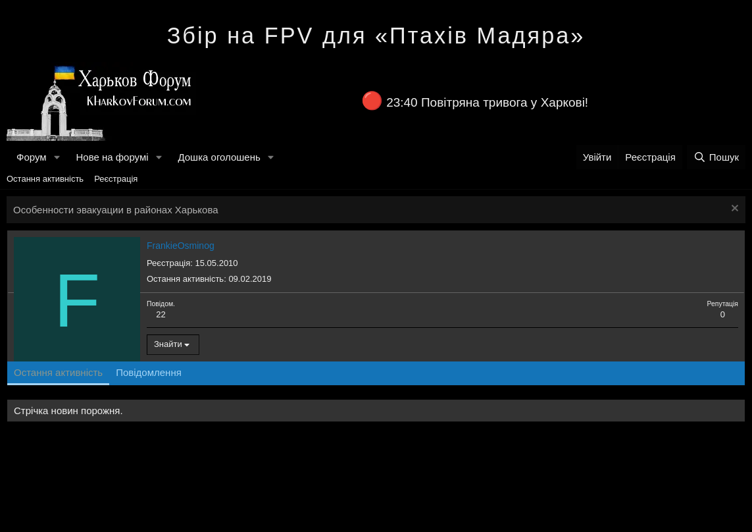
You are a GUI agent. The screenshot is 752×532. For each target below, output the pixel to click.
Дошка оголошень (219, 157)
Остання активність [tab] (58, 372)
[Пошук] (716, 157)
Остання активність (45, 179)
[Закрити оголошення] (733, 210)
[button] (56, 157)
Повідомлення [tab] (149, 372)
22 (160, 314)
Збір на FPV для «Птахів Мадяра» (376, 35)
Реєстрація (116, 179)
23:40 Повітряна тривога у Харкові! (487, 102)
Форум (31, 157)
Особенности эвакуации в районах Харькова (115, 209)
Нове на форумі (112, 157)
